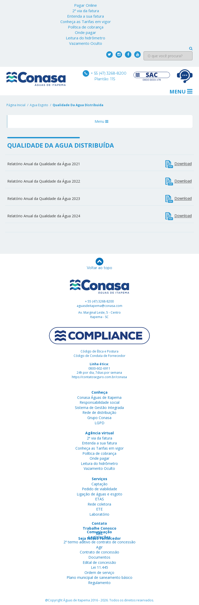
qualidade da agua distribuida (78, 105)
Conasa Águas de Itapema (99, 397)
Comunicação (99, 531)
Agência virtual (99, 432)
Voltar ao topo (99, 264)
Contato (99, 523)
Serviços (99, 478)
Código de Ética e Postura (99, 351)
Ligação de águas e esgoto (99, 494)
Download (178, 164)
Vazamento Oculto (85, 43)
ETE (99, 509)
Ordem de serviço (99, 572)
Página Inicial (15, 105)
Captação (99, 483)
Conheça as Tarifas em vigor (85, 21)
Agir (99, 547)
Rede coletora (99, 504)
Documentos (99, 557)
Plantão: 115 (104, 79)
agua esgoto (39, 105)
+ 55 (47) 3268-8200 (104, 73)
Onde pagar (85, 32)
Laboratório (99, 514)
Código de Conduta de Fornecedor (99, 356)
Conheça (99, 392)
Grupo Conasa (99, 417)
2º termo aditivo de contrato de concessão (99, 541)
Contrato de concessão (99, 552)
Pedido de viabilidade (99, 488)
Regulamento (99, 582)
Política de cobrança (85, 27)
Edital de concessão (99, 562)
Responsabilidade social (99, 402)
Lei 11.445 (99, 567)
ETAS (99, 498)
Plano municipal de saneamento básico (99, 577)
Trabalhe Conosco (99, 528)
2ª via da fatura (85, 10)
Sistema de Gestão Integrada (99, 407)
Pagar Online (85, 5)
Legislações (99, 537)
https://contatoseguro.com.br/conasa (99, 377)
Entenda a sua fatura (85, 16)
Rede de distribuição (99, 412)
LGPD (99, 422)
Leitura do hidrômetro (85, 37)
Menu (181, 91)
